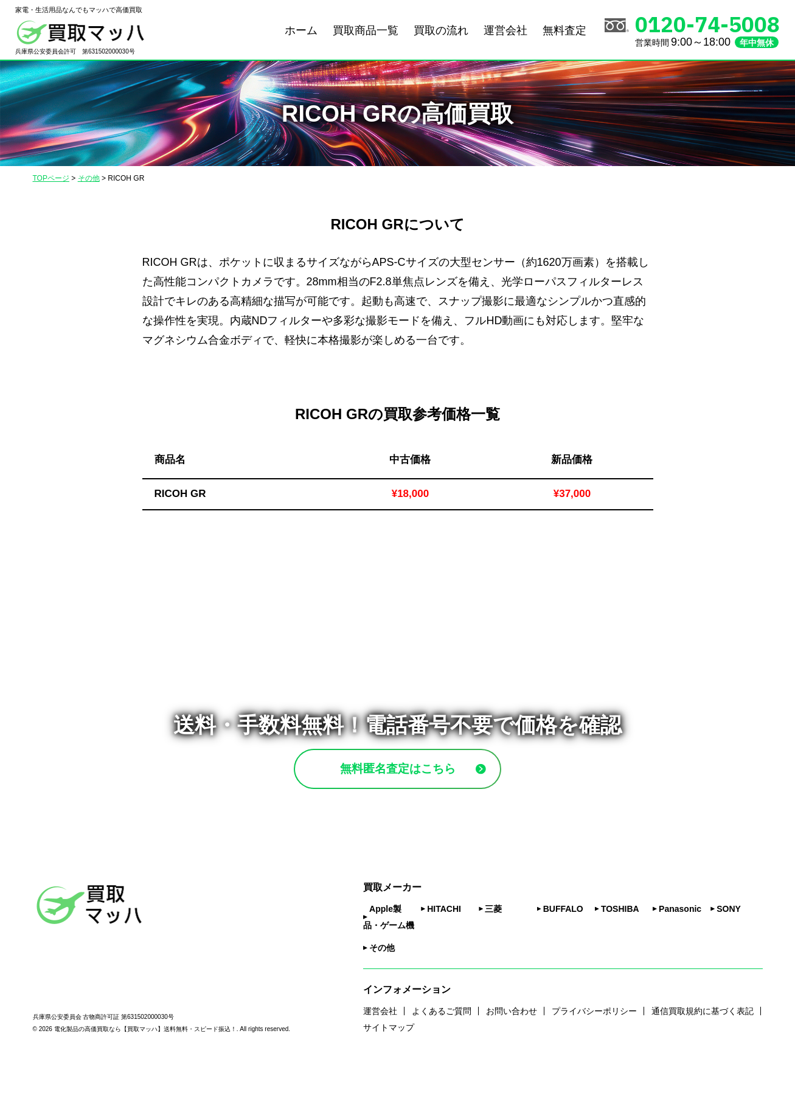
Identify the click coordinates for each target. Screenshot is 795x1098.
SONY (729, 941)
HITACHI (444, 941)
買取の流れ (441, 30)
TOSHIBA (620, 941)
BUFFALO (563, 941)
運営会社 (505, 30)
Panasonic (680, 941)
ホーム (301, 30)
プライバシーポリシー (594, 1043)
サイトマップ (388, 1059)
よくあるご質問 (441, 1043)
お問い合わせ (511, 1043)
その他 (382, 980)
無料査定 (564, 30)
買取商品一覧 (365, 30)
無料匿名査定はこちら (426, 784)
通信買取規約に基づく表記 (702, 1043)
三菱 (493, 941)
